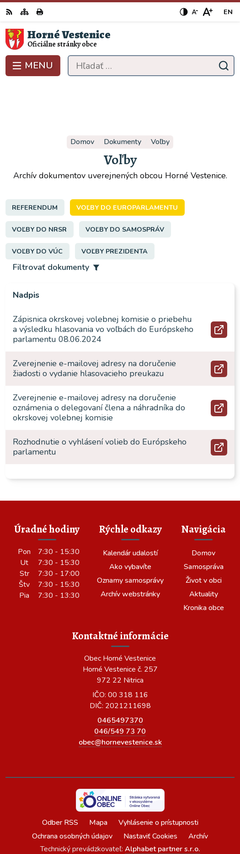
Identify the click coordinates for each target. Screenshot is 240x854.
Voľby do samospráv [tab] (124, 184)
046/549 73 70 (120, 687)
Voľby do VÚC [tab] (37, 206)
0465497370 (120, 676)
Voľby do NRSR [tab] (39, 184)
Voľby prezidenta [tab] (114, 206)
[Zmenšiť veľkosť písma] (195, 11)
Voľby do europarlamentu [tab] (127, 162)
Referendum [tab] (35, 162)
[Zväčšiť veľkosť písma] (207, 11)
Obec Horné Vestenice (146, 817)
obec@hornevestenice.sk (120, 698)
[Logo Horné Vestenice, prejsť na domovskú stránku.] (120, 39)
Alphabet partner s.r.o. (162, 804)
